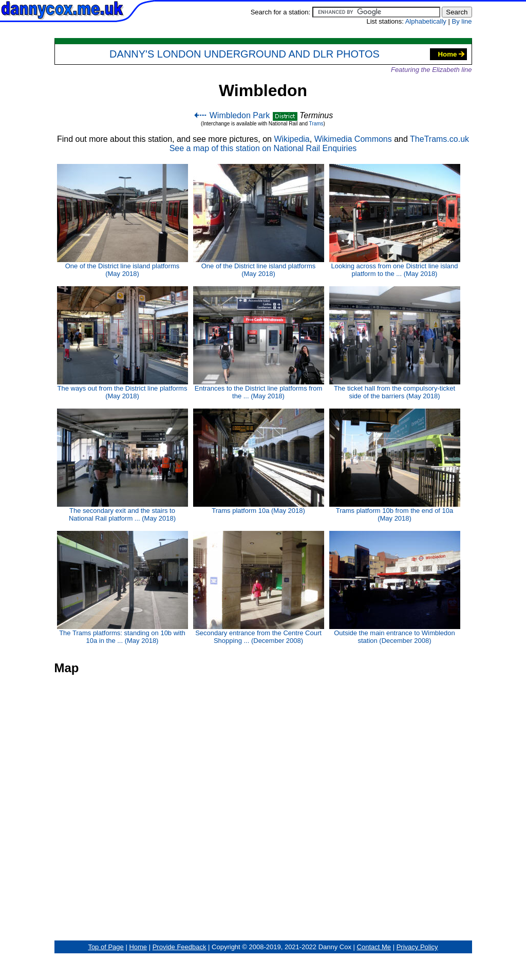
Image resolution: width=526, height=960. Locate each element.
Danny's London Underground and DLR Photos (244, 54)
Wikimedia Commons (353, 139)
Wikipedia (291, 139)
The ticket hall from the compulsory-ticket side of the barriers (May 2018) (394, 343)
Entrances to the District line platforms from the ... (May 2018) (258, 343)
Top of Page (105, 947)
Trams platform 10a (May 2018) (258, 461)
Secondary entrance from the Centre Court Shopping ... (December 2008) (258, 587)
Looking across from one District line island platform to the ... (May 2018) (394, 221)
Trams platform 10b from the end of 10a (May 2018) (394, 465)
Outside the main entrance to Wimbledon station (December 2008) (394, 587)
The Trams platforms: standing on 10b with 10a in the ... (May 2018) (122, 587)
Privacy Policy (417, 947)
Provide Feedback (179, 947)
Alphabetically (425, 21)
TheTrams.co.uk (439, 139)
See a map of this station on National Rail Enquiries (263, 148)
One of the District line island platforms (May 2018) (122, 221)
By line (462, 21)
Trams (316, 123)
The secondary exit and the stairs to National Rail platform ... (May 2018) (122, 465)
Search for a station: (345, 12)
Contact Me (374, 947)
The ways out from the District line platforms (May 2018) (122, 343)
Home (451, 54)
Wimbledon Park (231, 115)
